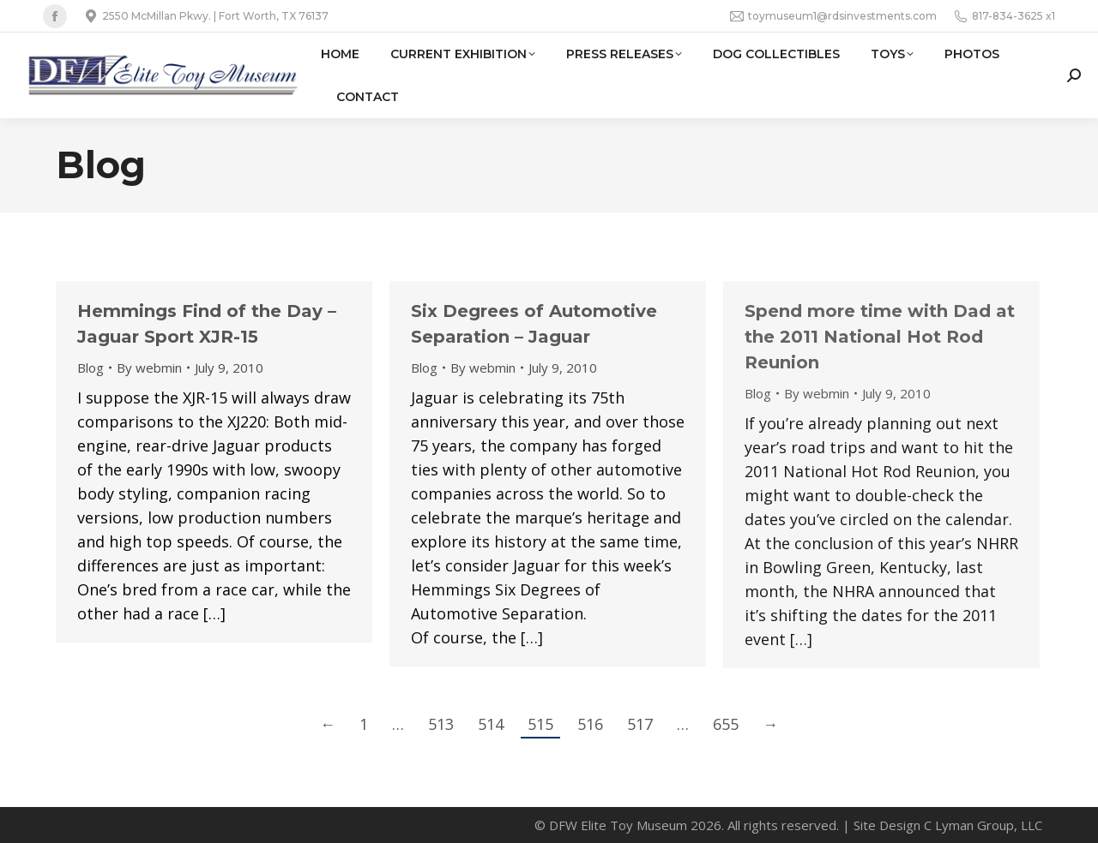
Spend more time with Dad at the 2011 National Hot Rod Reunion (880, 337)
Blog (90, 367)
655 (726, 724)
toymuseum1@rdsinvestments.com (833, 16)
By (149, 367)
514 (491, 724)
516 (590, 724)
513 (441, 724)
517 (640, 724)
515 (540, 724)
